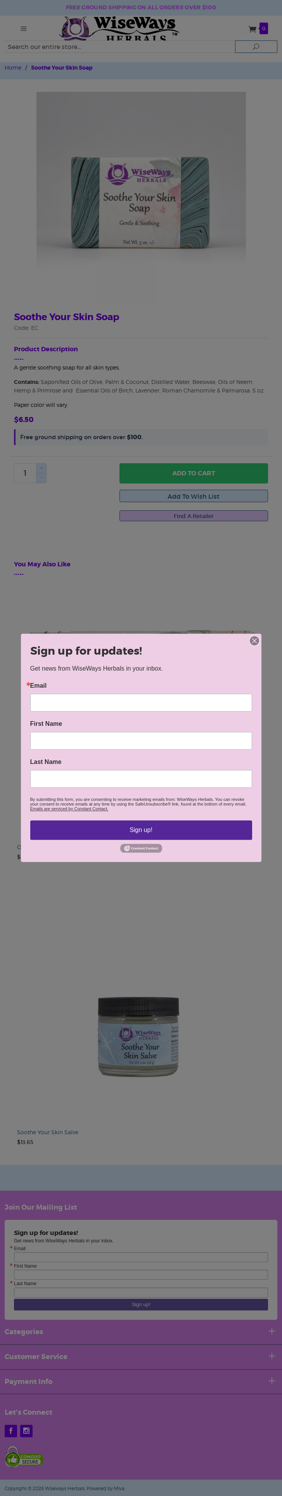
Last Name (46, 762)
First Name (46, 724)
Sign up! (141, 830)
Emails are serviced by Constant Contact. (69, 808)
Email (38, 686)
